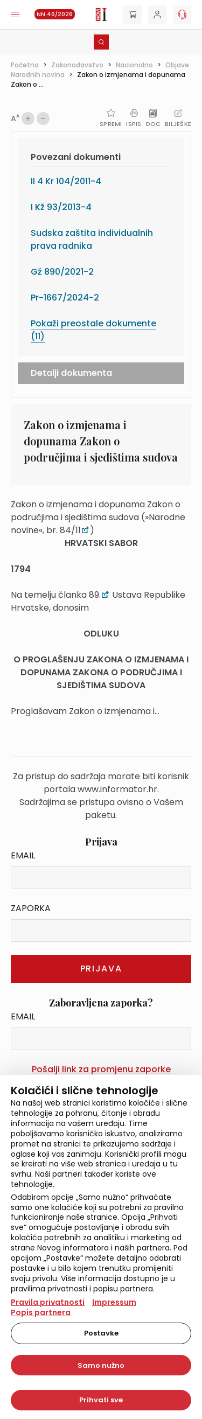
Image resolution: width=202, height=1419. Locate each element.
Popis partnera (41, 1312)
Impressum (114, 1302)
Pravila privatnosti (48, 1302)
